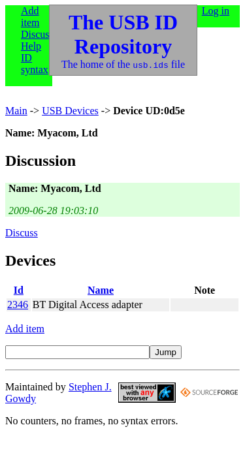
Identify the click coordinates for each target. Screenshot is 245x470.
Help (31, 46)
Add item (30, 16)
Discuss (37, 34)
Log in (215, 10)
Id (19, 290)
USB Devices (70, 110)
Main (16, 110)
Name (101, 290)
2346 (17, 304)
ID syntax (34, 63)
